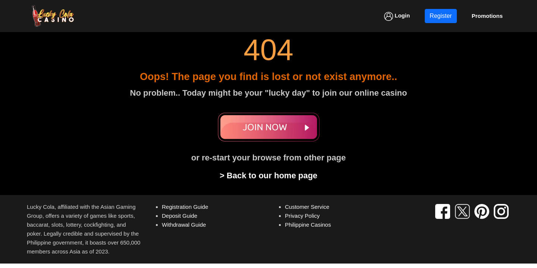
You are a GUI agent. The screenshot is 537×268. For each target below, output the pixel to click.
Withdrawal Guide (184, 224)
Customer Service (307, 207)
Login (397, 16)
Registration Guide (185, 207)
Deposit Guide (179, 216)
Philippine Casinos (308, 224)
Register (441, 16)
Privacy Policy (302, 216)
